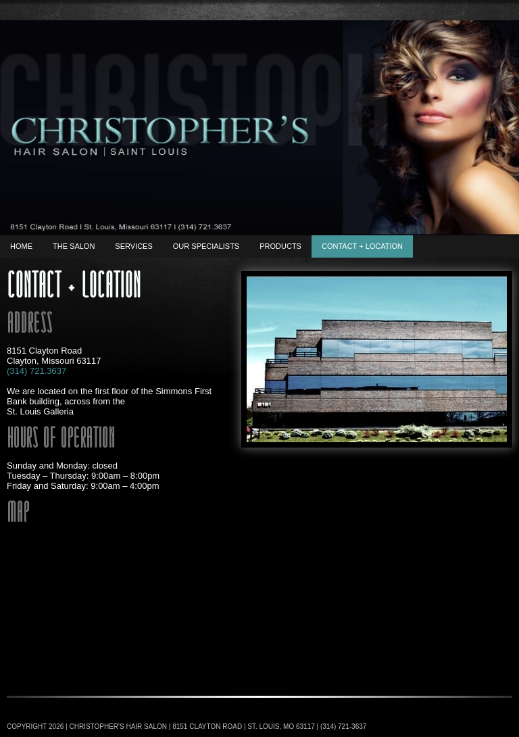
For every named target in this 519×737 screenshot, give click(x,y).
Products (280, 246)
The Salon (74, 246)
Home (21, 246)
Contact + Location (362, 246)
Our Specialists (206, 246)
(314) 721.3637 (36, 371)
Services (133, 246)
